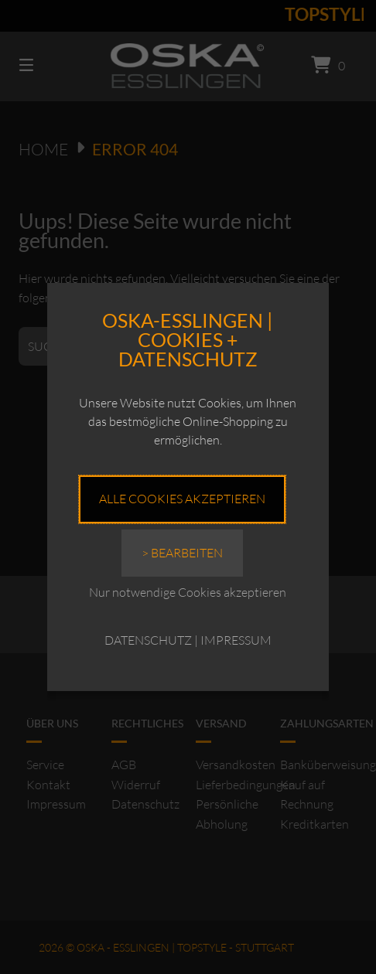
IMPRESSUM (236, 640)
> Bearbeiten (182, 552)
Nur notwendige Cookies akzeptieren (187, 592)
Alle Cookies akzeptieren (182, 498)
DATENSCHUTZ (148, 640)
